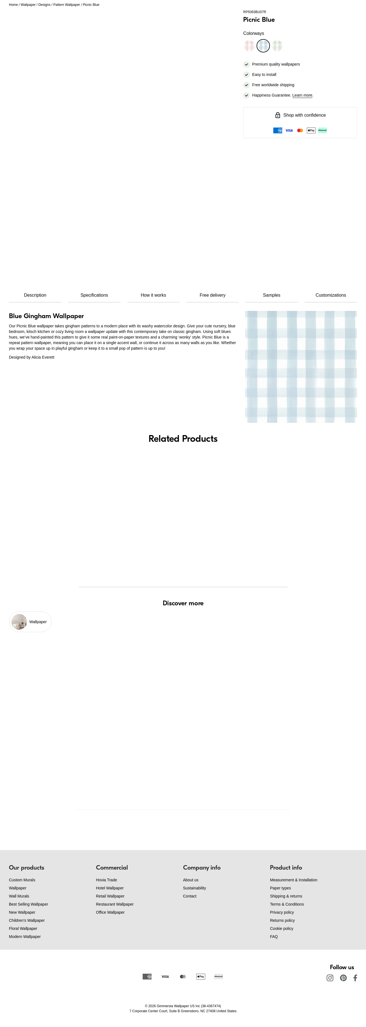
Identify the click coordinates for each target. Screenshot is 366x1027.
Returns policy (282, 920)
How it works (153, 295)
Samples (271, 295)
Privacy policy (282, 912)
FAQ (274, 936)
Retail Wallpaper (110, 896)
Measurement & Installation (293, 880)
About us (190, 880)
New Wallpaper (22, 912)
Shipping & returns (286, 896)
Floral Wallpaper (23, 928)
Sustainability (194, 888)
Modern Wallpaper (25, 936)
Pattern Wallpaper (66, 5)
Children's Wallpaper (27, 920)
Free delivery (212, 295)
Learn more (302, 95)
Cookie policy (281, 928)
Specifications (94, 295)
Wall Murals (19, 896)
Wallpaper (28, 5)
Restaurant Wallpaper (115, 904)
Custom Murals (22, 880)
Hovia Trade (106, 880)
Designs (45, 5)
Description (35, 295)
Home (13, 5)
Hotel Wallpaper (110, 888)
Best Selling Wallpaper (28, 904)
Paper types (280, 888)
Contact (190, 896)
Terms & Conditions (287, 904)
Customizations (330, 295)
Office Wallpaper (110, 912)
